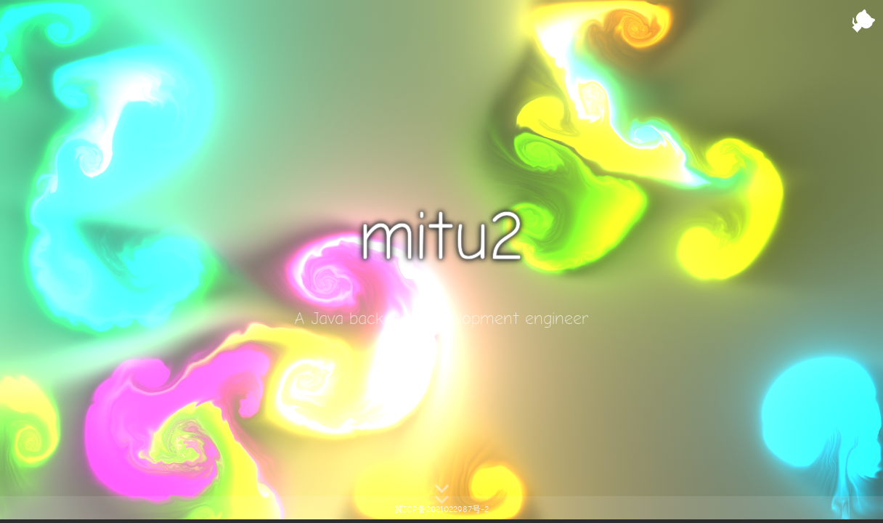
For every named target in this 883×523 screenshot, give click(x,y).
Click (442, 368)
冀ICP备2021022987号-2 (441, 509)
